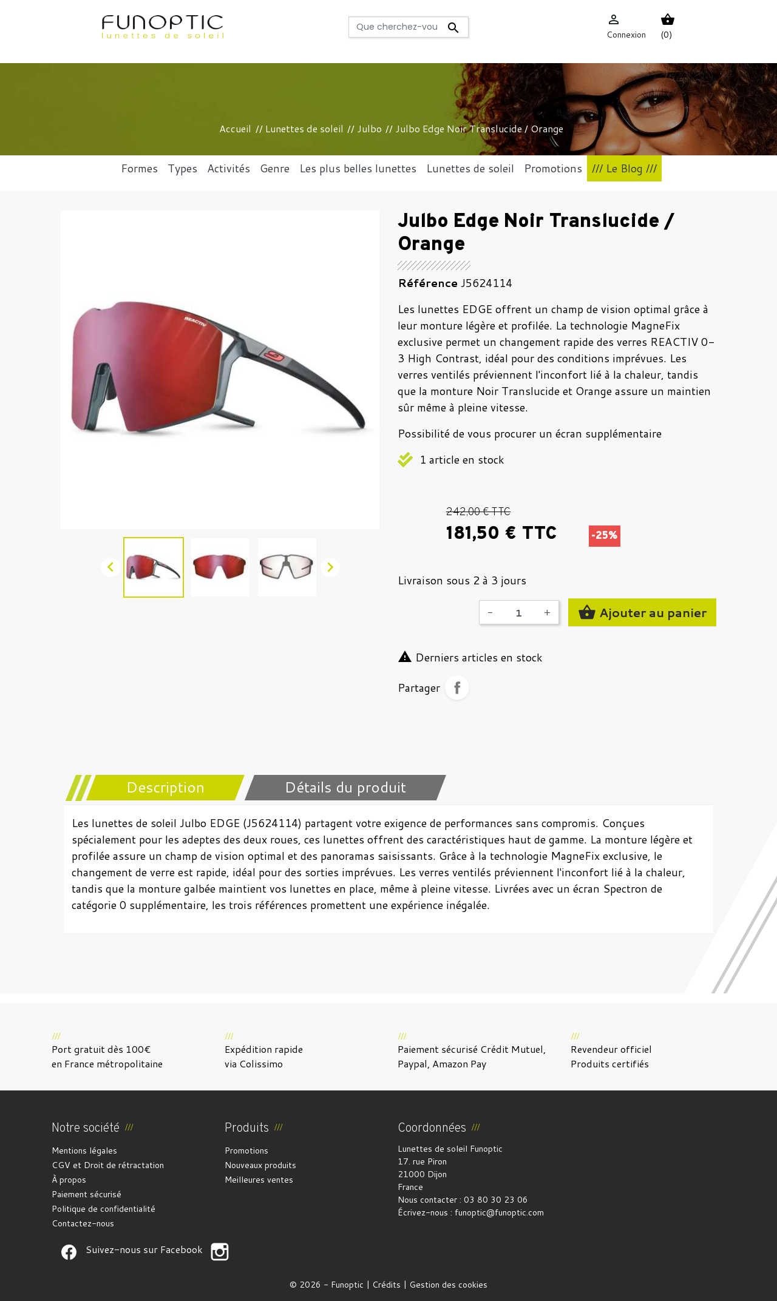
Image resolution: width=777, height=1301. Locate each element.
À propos (69, 1180)
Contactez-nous (83, 1223)
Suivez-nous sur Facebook (68, 1252)
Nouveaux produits (260, 1165)
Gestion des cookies (448, 1285)
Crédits (386, 1285)
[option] (220, 370)
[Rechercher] (408, 27)
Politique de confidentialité (103, 1209)
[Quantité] (518, 612)
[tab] (157, 787)
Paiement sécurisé (86, 1194)
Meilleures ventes (259, 1180)
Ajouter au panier (642, 612)
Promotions (246, 1150)
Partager (457, 687)
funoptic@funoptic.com (499, 1212)
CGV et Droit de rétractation (108, 1165)
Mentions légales (84, 1150)
